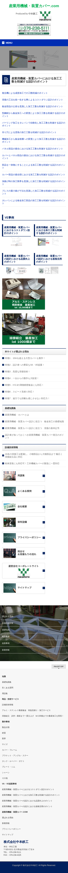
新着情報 (5, 650)
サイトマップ (7, 835)
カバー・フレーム (9, 750)
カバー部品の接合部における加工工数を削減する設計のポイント (33, 174)
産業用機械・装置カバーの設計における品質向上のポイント (27, 801)
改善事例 (5, 643)
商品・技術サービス (10, 699)
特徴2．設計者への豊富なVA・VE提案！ (25, 365)
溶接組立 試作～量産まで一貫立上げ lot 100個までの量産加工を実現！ (33, 716)
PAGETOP (59, 666)
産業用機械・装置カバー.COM (15, 812)
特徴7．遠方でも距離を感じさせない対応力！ (27, 398)
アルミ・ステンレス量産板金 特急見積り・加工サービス (26, 710)
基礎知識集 (6, 682)
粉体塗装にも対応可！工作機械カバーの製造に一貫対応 (32, 463)
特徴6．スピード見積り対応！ (20, 391)
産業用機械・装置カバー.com (34, 6)
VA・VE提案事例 (9, 784)
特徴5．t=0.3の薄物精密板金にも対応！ (24, 385)
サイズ (5, 744)
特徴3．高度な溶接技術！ (17, 371)
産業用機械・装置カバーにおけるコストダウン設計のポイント (28, 789)
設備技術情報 (7, 623)
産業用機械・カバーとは (17, 414)
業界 (4, 738)
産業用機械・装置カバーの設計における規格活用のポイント (27, 806)
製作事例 (5, 722)
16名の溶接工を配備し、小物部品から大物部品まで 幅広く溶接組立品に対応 (33, 455)
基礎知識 (5, 630)
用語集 (5, 693)
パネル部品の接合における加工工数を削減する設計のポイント (32, 148)
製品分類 (5, 727)
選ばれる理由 (7, 616)
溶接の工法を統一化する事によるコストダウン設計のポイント (32, 99)
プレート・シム (8, 767)
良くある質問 (7, 688)
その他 (5, 778)
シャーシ (5, 772)
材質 (4, 733)
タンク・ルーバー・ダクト (13, 761)
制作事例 (5, 636)
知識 (4, 676)
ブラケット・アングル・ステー (15, 755)
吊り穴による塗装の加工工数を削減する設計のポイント (29, 132)
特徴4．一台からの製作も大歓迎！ (22, 378)
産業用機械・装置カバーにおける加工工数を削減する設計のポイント (31, 795)
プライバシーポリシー (11, 829)
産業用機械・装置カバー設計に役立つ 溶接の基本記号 (32, 428)
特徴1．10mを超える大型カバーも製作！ (25, 358)
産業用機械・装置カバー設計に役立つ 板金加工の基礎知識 (34, 421)
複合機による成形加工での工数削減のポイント (25, 93)
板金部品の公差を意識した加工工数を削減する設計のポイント (32, 106)
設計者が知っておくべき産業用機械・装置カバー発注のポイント (34, 436)
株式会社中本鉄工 (30, 865)
